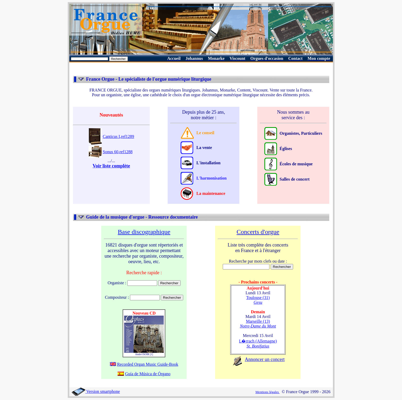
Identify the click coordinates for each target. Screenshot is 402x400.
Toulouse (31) (258, 300)
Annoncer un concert (265, 359)
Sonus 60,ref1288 (118, 152)
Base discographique (144, 231)
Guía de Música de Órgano (147, 374)
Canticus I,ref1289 (118, 136)
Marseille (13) (258, 323)
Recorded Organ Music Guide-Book (147, 364)
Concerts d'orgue (258, 231)
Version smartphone (96, 391)
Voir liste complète (111, 165)
